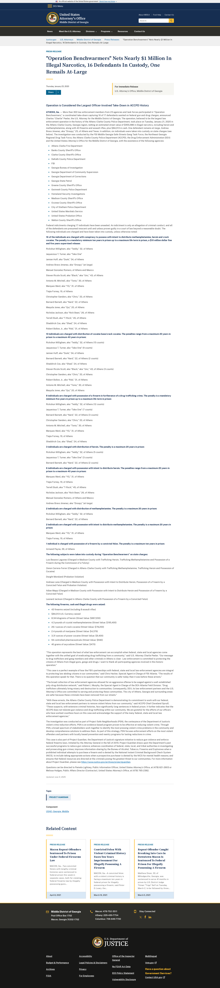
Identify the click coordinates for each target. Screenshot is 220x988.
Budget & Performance (57, 963)
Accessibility (85, 956)
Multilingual (151, 956)
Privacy (82, 969)
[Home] (67, 23)
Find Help (157, 15)
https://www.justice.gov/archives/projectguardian (105, 762)
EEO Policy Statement (123, 973)
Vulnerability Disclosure (124, 979)
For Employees (86, 976)
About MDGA (144, 15)
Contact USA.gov (155, 977)
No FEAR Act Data (121, 966)
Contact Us (169, 15)
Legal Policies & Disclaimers (93, 963)
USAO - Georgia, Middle (57, 811)
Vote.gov (151, 963)
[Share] (53, 92)
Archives (50, 969)
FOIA (48, 976)
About (49, 956)
